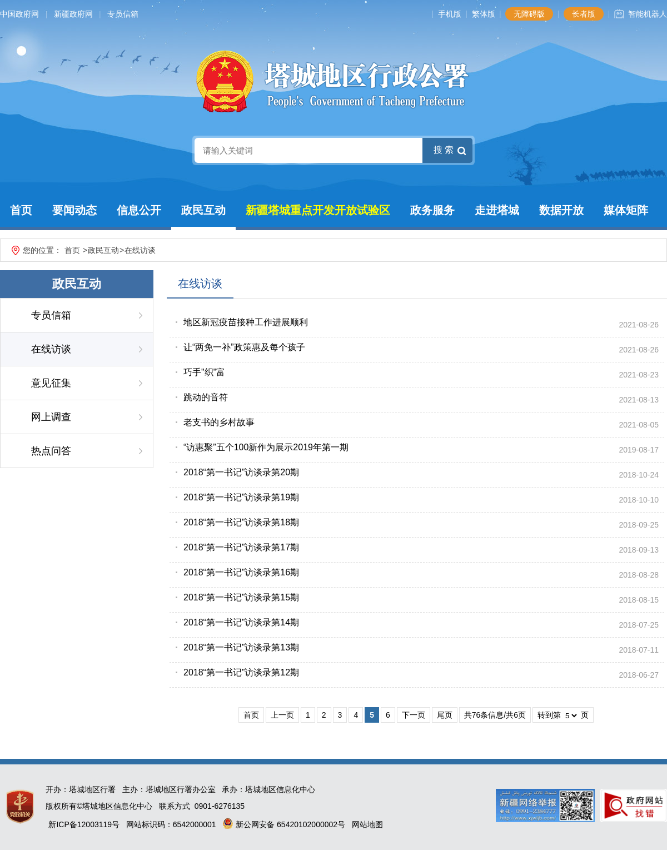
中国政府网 (19, 13)
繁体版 (483, 13)
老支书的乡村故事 (219, 422)
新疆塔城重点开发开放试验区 (318, 210)
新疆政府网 (73, 13)
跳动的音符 (205, 397)
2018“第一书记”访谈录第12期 (241, 672)
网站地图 (367, 824)
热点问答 (51, 450)
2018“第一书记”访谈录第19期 (241, 497)
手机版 (449, 13)
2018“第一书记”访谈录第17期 (241, 547)
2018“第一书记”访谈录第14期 (241, 622)
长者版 (583, 13)
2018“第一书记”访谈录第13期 (241, 647)
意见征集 (51, 383)
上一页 (282, 714)
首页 (21, 210)
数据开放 (561, 210)
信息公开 (139, 210)
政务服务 (432, 210)
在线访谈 (140, 250)
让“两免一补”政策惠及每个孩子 (244, 347)
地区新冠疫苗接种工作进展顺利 (245, 322)
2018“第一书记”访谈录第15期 (241, 597)
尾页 (444, 714)
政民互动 (203, 210)
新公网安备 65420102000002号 (283, 824)
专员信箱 (122, 13)
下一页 (413, 714)
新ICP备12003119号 (84, 824)
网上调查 (51, 416)
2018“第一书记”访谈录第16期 (241, 572)
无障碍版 (529, 13)
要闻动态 (74, 210)
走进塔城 (497, 210)
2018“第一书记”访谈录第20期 (241, 472)
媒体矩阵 (626, 210)
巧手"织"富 (204, 372)
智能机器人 (647, 13)
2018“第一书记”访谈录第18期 (241, 522)
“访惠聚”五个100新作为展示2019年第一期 (266, 447)
